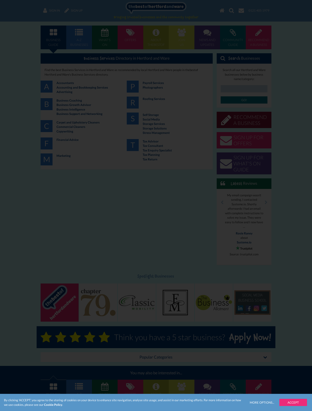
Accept (293, 402)
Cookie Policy (53, 404)
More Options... (262, 402)
